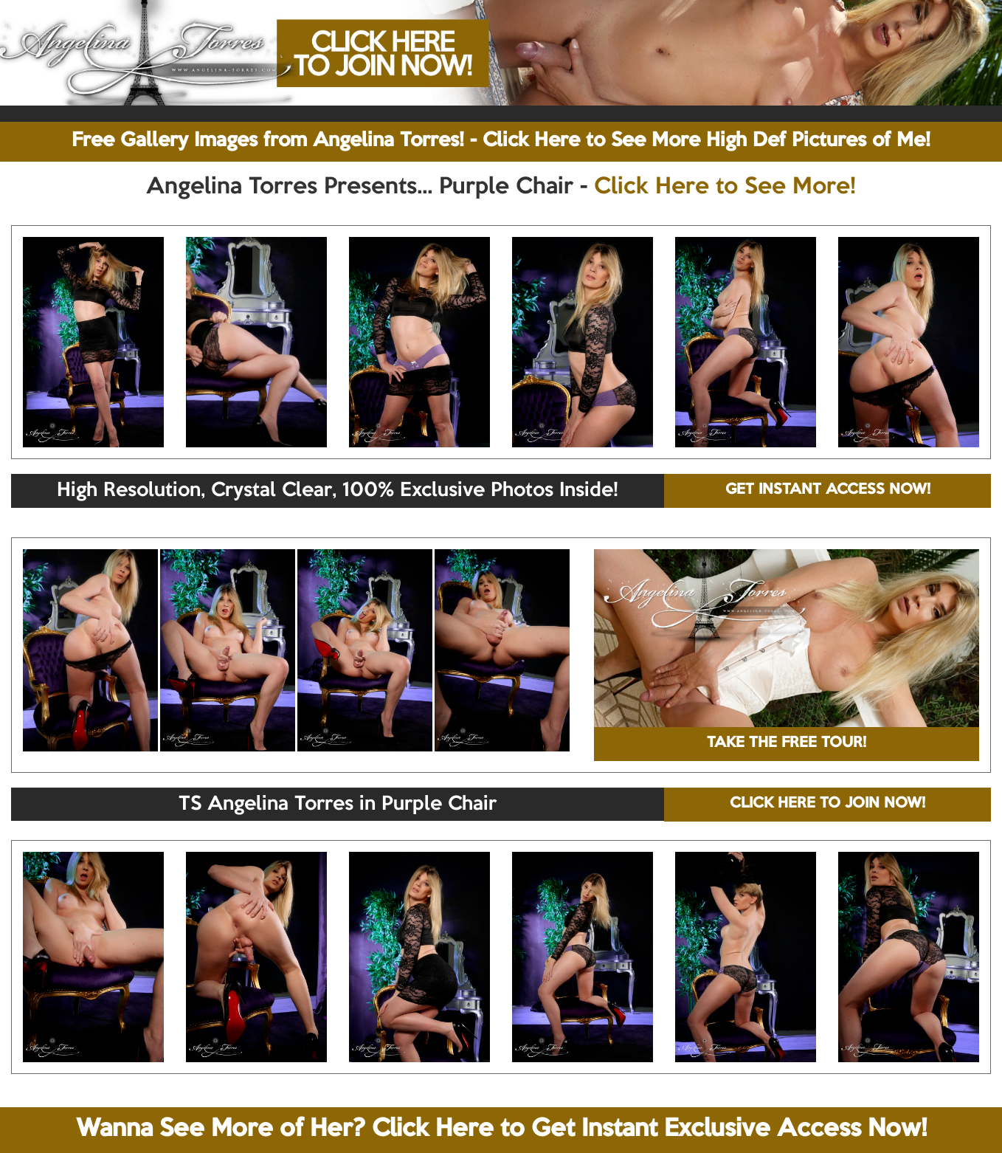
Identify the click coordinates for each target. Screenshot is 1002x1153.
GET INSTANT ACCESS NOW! (827, 490)
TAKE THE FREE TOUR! (786, 743)
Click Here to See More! (725, 187)
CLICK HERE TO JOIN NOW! (827, 803)
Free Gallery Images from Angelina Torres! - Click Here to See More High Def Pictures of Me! (501, 141)
